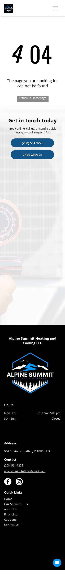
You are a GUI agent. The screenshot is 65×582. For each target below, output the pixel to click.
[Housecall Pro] (39, 557)
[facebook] (7, 482)
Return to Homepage (32, 98)
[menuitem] (32, 499)
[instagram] (19, 482)
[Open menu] (55, 8)
